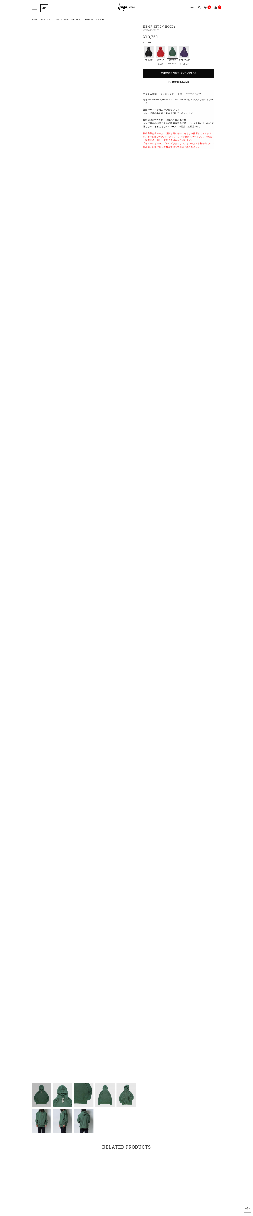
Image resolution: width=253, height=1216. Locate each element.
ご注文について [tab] (194, 93)
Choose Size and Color (178, 73)
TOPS (56, 19)
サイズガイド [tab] (167, 93)
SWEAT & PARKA (72, 19)
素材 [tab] (179, 93)
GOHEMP (45, 19)
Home (34, 19)
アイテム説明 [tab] (150, 93)
